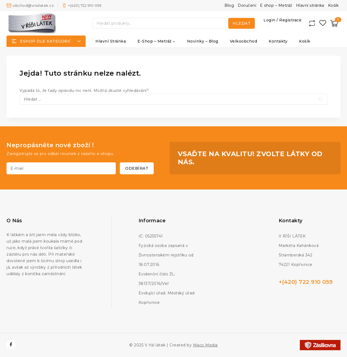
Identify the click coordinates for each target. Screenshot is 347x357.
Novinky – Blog (202, 41)
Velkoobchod (243, 41)
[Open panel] (46, 41)
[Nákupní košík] (334, 23)
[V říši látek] (32, 23)
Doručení (247, 5)
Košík (333, 5)
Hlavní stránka (310, 5)
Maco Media (205, 345)
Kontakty (278, 41)
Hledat (241, 23)
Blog (229, 5)
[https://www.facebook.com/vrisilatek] (11, 344)
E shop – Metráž (276, 5)
